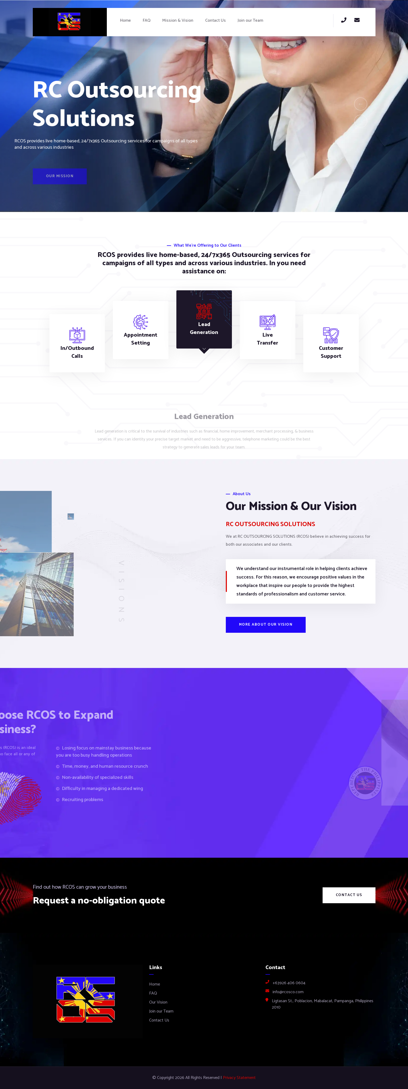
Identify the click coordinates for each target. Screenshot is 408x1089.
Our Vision (158, 1002)
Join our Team (250, 20)
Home (125, 20)
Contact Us (215, 20)
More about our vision (266, 625)
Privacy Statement (239, 1078)
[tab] (77, 343)
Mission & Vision (177, 20)
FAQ (146, 20)
